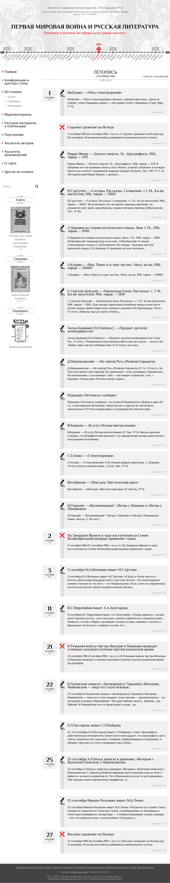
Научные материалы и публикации (20, 124)
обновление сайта (79, 872)
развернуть (157, 112)
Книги (20, 200)
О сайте (10, 163)
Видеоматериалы (18, 114)
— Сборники (12, 101)
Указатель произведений (15, 153)
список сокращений (155, 76)
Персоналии (14, 134)
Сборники (20, 259)
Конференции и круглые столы (16, 81)
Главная (10, 72)
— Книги (9, 96)
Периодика (20, 311)
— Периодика (12, 105)
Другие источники (18, 172)
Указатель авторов (19, 143)
